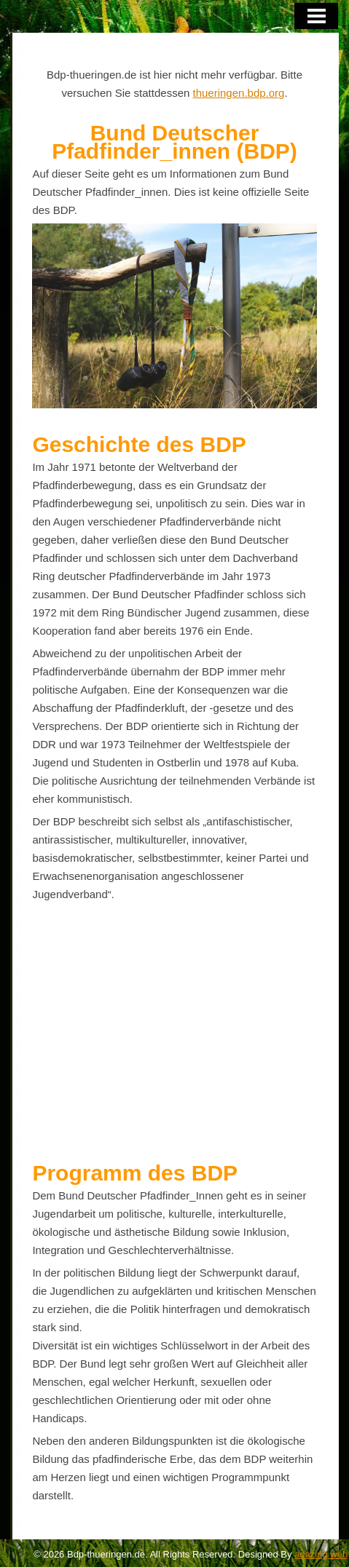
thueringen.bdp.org (239, 93)
